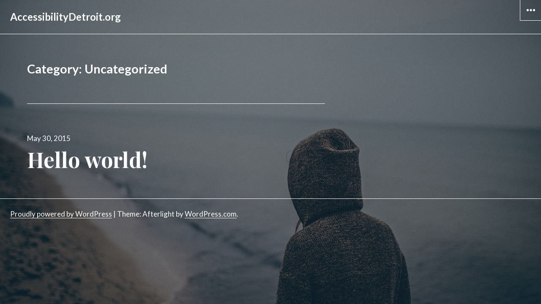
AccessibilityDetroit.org (65, 17)
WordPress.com (211, 213)
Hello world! (87, 159)
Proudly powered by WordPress (61, 213)
